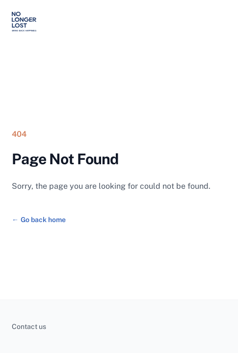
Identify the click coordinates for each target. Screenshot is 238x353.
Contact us (29, 326)
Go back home (39, 220)
